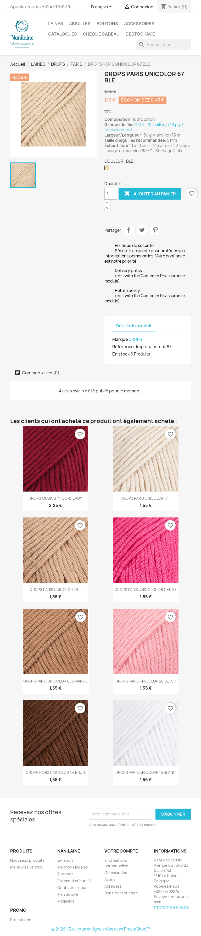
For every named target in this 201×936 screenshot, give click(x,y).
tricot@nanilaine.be (171, 907)
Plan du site (67, 894)
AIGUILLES (80, 23)
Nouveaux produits (27, 860)
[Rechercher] (163, 44)
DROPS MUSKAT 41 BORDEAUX (55, 498)
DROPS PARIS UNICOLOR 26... (55, 589)
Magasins (65, 901)
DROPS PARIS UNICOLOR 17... (146, 498)
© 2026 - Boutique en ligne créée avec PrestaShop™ (100, 929)
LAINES (55, 23)
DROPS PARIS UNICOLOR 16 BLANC (145, 772)
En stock (121, 354)
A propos (65, 873)
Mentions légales (72, 867)
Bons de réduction (121, 892)
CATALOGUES (62, 34)
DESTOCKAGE (140, 34)
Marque (120, 339)
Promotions (20, 919)
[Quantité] (110, 194)
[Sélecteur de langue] (102, 7)
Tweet (142, 230)
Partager (128, 230)
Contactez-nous (72, 887)
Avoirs (109, 879)
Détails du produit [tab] (134, 326)
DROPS (135, 339)
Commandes (115, 872)
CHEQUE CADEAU (101, 34)
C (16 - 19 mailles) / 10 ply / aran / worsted (143, 127)
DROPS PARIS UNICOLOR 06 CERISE (146, 589)
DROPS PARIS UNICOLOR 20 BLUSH (145, 681)
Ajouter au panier (150, 193)
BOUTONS (107, 23)
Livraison (65, 860)
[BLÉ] (107, 169)
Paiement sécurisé (74, 880)
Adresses (113, 886)
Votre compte (121, 851)
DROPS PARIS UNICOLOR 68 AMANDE (55, 681)
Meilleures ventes (26, 867)
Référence (123, 346)
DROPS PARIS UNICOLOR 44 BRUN (55, 772)
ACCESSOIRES (139, 23)
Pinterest (155, 230)
